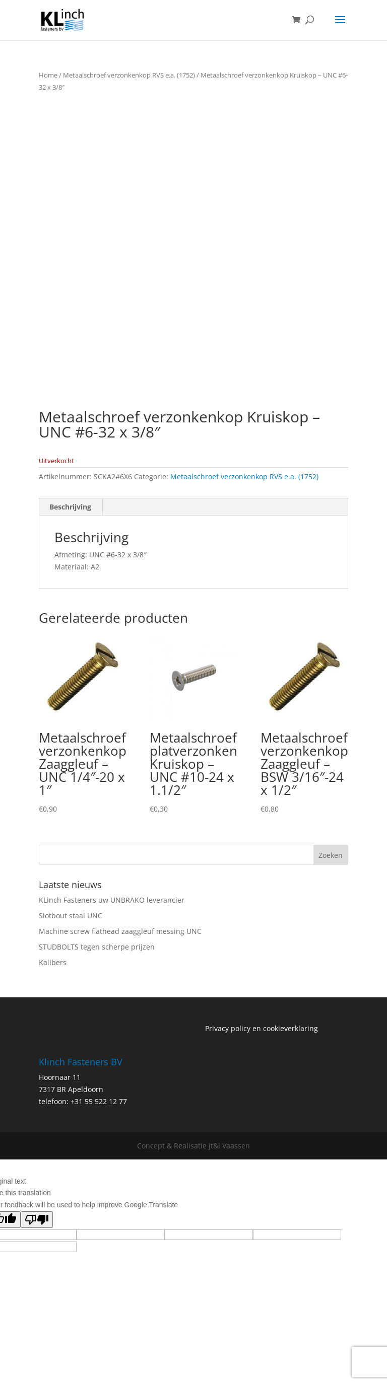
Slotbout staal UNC (70, 915)
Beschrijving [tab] (70, 507)
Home (48, 75)
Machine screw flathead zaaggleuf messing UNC (120, 931)
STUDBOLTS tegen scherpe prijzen (97, 947)
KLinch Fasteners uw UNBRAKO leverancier (111, 900)
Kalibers (53, 962)
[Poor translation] (37, 1219)
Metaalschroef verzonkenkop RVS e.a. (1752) (129, 75)
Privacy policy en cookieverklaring (261, 1028)
